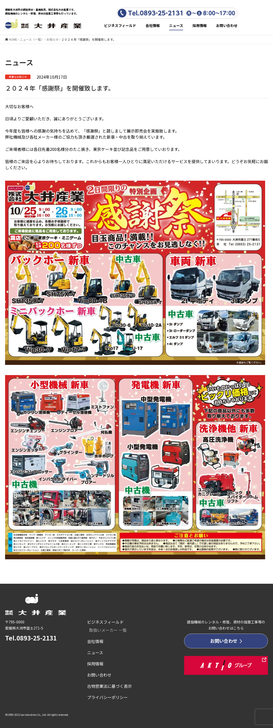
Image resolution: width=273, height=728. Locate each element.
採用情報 (199, 25)
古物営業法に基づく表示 (109, 686)
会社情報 (153, 25)
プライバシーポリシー (107, 697)
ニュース (176, 25)
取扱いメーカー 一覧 (108, 630)
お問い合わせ (226, 25)
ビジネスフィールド (120, 25)
